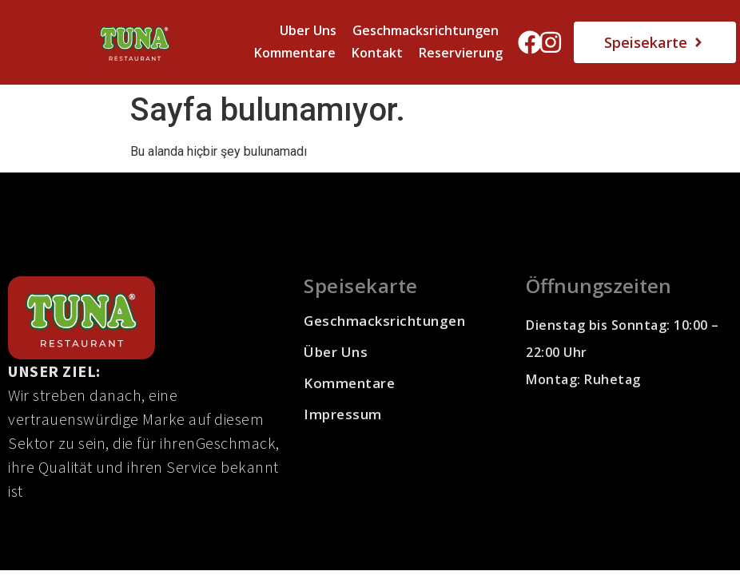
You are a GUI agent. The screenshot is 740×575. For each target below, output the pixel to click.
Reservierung (461, 52)
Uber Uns (308, 30)
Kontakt (377, 52)
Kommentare (295, 52)
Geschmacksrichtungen (425, 30)
